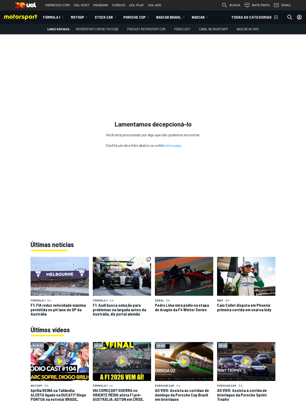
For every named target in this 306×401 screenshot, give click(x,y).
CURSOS (118, 5)
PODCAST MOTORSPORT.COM (146, 29)
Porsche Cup (134, 17)
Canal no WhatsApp (213, 29)
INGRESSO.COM (57, 5)
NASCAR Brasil (168, 17)
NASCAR (198, 17)
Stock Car (104, 17)
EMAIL (282, 5)
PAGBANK (100, 5)
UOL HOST (81, 5)
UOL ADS (154, 5)
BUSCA (231, 5)
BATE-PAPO (257, 5)
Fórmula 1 (51, 17)
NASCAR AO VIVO (248, 29)
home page (172, 145)
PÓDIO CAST (182, 29)
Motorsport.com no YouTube (97, 29)
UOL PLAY (136, 5)
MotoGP (77, 17)
